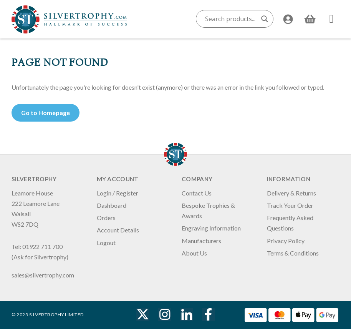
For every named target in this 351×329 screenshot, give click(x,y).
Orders (106, 217)
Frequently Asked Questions (290, 223)
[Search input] (231, 18)
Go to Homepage (45, 112)
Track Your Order (290, 205)
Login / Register (117, 193)
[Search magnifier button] (264, 18)
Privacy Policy (286, 240)
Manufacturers (201, 240)
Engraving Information (211, 228)
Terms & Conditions (293, 253)
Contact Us (197, 193)
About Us (194, 253)
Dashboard (111, 205)
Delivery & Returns (291, 193)
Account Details (118, 230)
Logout (106, 242)
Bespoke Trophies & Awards (208, 210)
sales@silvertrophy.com (43, 275)
